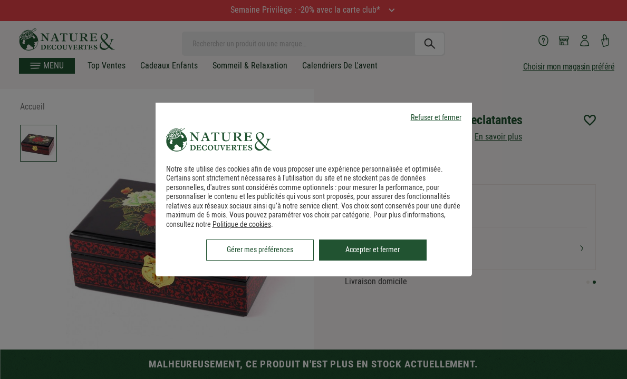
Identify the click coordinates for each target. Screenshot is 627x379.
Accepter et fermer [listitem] (372, 249)
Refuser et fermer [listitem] (436, 117)
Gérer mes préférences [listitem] (260, 249)
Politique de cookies (242, 224)
